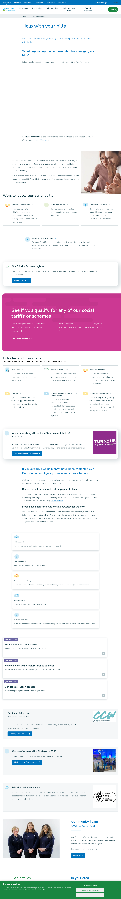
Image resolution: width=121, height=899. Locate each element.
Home (24, 16)
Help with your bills (69, 9)
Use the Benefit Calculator (26, 454)
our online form (57, 501)
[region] (60, 890)
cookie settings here (40, 140)
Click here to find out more (26, 685)
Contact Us (62, 3)
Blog (44, 848)
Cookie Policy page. (39, 889)
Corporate (27, 3)
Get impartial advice (18, 656)
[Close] (118, 890)
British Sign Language (88, 858)
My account (23, 8)
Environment (47, 855)
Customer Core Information (90, 862)
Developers (39, 3)
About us (46, 844)
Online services (48, 858)
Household (7, 3)
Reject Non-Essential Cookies (90, 890)
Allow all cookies (90, 895)
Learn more (78, 778)
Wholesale (51, 3)
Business (17, 3)
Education (83, 851)
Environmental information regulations (57, 862)
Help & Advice (52, 8)
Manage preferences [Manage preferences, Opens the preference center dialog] (90, 885)
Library (82, 855)
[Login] (113, 9)
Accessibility (101, 2)
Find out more (20, 280)
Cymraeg (115, 3)
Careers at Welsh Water (89, 848)
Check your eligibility (22, 338)
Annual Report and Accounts (91, 844)
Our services (37, 8)
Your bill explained (88, 9)
